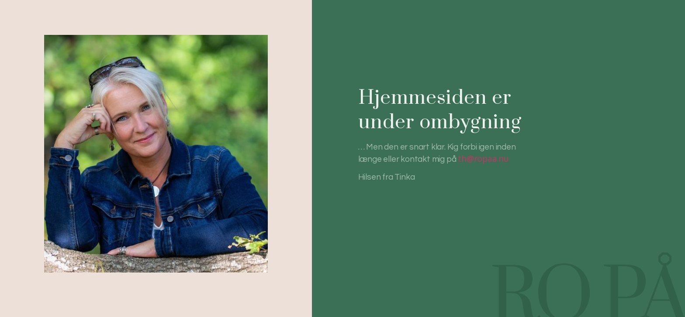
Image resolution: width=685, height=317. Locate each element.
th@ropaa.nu (483, 158)
